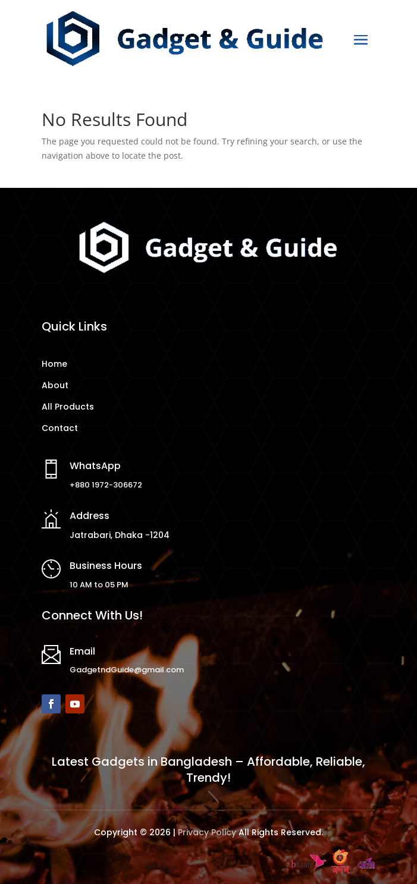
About (55, 385)
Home (54, 364)
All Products (68, 407)
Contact (60, 428)
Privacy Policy (207, 832)
